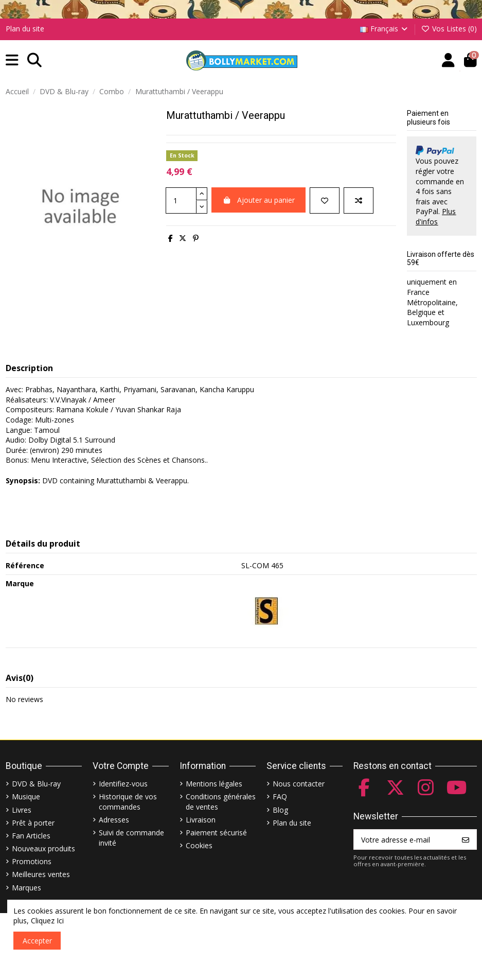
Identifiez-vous (123, 784)
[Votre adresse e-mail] (404, 839)
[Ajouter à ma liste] (325, 200)
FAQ (280, 796)
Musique (26, 796)
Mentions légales (214, 784)
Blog (280, 810)
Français (384, 28)
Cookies (199, 845)
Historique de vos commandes (128, 802)
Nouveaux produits (43, 848)
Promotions (31, 861)
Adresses (114, 820)
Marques (26, 887)
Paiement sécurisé (216, 832)
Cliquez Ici (47, 920)
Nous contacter (299, 784)
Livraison (201, 820)
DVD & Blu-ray (36, 784)
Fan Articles (31, 836)
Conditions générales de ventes (221, 802)
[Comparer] (358, 200)
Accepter (37, 941)
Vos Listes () (449, 28)
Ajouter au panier (258, 200)
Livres (21, 810)
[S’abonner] (465, 839)
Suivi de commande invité (131, 838)
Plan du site (25, 28)
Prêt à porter (33, 823)
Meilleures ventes (41, 874)
